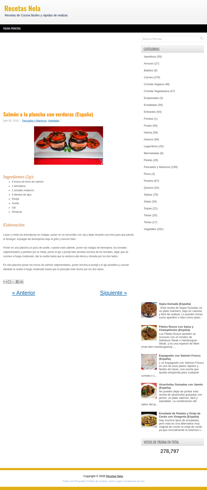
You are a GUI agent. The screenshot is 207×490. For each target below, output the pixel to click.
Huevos (148, 139)
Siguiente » (113, 293)
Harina (148, 132)
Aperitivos (150, 56)
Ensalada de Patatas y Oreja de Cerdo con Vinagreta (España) (179, 415)
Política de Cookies (97, 481)
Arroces (149, 63)
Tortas (147, 222)
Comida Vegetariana (156, 91)
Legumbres (151, 146)
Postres (148, 180)
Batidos (148, 70)
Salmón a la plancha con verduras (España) (48, 114)
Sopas (148, 208)
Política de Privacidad (73, 481)
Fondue (148, 118)
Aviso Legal (115, 481)
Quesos (149, 187)
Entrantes (150, 111)
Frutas (148, 125)
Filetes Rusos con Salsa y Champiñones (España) (176, 328)
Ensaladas (150, 104)
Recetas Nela (22, 8)
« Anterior (23, 293)
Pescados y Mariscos (34, 120)
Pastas (148, 160)
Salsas (148, 194)
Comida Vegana (154, 84)
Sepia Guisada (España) (175, 303)
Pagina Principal (12, 28)
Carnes (148, 77)
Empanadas (151, 98)
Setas (147, 201)
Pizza (147, 173)
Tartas (147, 215)
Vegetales (54, 120)
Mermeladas (151, 153)
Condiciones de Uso (133, 481)
